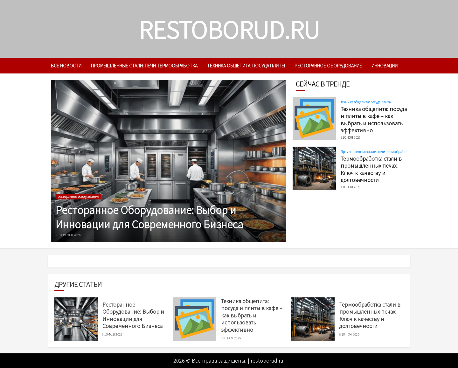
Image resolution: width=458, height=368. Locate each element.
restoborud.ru (229, 28)
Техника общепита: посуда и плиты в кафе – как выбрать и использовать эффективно (374, 119)
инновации (384, 65)
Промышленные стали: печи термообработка (144, 65)
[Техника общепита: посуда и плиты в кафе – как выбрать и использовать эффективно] (314, 118)
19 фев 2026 (71, 235)
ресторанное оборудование (328, 65)
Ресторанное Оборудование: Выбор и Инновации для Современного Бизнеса (149, 216)
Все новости (66, 65)
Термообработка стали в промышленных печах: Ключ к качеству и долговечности (371, 169)
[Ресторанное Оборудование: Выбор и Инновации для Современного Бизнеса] (168, 161)
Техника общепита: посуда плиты (246, 65)
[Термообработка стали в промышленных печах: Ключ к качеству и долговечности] (314, 168)
